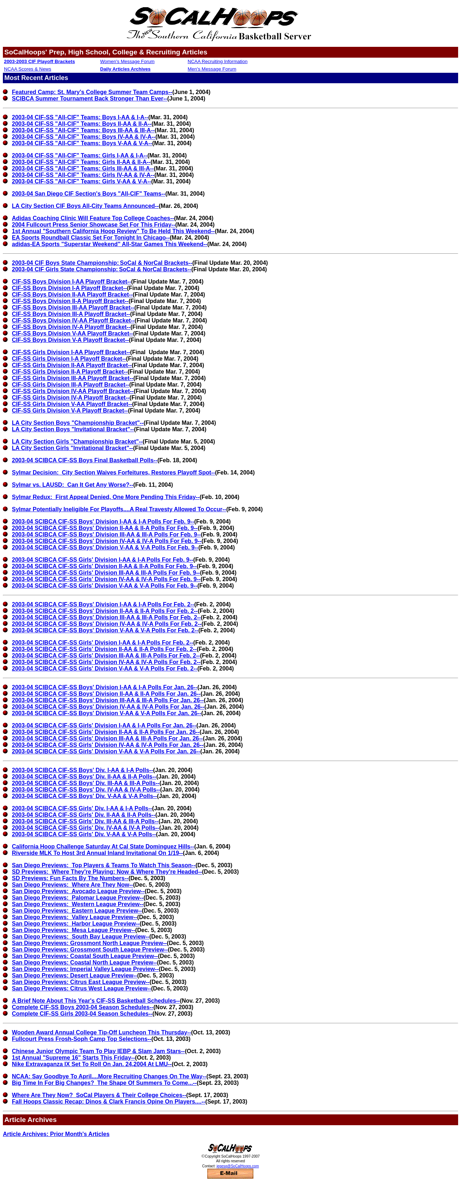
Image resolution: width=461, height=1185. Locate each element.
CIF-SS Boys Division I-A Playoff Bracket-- (69, 288)
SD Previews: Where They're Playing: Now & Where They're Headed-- (107, 872)
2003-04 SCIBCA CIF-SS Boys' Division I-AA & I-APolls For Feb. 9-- (103, 521)
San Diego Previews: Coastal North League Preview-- (84, 962)
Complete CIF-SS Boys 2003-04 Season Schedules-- (82, 1007)
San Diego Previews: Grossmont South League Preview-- (90, 949)
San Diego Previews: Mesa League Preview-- (73, 930)
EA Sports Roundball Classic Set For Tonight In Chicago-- (91, 238)
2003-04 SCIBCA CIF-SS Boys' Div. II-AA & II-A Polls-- (84, 777)
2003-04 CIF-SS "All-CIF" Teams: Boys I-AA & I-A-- (80, 117)
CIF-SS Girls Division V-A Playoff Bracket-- (70, 410)
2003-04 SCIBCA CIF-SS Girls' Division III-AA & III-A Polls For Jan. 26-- (107, 738)
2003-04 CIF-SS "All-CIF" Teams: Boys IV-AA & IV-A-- (83, 137)
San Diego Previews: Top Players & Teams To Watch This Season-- (104, 865)
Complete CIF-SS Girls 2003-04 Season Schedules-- (82, 1014)
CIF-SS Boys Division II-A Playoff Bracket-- (70, 301)
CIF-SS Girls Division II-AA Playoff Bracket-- (72, 365)
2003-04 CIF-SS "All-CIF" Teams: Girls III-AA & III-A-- (83, 168)
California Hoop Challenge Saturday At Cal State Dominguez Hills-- (103, 846)
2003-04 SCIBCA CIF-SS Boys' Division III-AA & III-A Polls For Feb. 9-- (106, 534)
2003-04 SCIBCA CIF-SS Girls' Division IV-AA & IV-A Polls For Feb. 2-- (106, 662)
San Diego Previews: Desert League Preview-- (74, 975)
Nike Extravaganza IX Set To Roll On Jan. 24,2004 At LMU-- (92, 1064)
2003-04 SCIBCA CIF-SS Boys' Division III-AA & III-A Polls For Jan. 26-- (108, 700)
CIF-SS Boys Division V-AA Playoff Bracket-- (72, 333)
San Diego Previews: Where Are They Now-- (72, 885)
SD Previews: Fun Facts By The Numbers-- (70, 878)
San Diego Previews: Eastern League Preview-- (77, 911)
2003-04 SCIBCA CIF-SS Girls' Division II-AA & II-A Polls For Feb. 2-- (104, 649)
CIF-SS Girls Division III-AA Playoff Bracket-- (72, 378)
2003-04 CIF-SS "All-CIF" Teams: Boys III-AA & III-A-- (83, 130)
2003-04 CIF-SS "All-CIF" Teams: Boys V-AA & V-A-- (82, 143)
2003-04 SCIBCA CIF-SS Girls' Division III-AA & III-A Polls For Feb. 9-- (106, 573)
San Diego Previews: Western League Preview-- (77, 904)
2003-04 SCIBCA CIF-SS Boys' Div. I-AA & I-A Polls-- (82, 770)
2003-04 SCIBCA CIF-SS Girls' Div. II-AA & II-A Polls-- (83, 815)
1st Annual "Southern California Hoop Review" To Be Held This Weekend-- (113, 231)
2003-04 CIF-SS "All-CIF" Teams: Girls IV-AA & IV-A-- (83, 175)
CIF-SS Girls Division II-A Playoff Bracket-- (69, 372)
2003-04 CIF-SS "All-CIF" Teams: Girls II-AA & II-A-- (81, 162)
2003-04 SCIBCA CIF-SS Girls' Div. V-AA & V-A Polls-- (84, 834)
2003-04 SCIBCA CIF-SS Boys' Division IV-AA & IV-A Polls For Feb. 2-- (107, 624)
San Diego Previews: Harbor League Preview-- (76, 924)
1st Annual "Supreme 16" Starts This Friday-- (73, 1058)
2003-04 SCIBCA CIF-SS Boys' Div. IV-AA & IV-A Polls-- (86, 790)
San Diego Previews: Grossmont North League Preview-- (89, 943)
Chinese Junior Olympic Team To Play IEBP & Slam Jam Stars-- (98, 1051)
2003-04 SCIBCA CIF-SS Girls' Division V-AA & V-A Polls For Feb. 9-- (104, 586)
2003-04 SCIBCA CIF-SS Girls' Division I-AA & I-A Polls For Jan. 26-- (104, 725)
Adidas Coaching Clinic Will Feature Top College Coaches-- (93, 218)
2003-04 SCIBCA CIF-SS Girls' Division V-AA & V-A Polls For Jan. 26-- (106, 751)
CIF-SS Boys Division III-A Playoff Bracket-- (71, 314)
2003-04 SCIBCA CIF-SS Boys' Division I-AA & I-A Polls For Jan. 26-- (104, 687)
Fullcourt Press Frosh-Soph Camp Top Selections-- (81, 1039)
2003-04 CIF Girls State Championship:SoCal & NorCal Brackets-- (101, 269)
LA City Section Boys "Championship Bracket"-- (78, 423)
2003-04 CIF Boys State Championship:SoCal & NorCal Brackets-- (102, 263)
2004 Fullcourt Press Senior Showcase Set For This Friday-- (93, 225)
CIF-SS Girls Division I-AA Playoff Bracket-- (71, 352)
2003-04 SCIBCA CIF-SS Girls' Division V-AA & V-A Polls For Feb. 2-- (104, 668)
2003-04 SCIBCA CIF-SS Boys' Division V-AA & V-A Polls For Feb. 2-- (105, 630)
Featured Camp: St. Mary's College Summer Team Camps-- (92, 92)
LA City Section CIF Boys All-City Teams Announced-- (85, 206)
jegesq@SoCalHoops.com (237, 1166)
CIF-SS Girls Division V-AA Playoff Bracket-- (72, 404)
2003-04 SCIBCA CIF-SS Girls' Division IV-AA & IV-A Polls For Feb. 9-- (106, 579)
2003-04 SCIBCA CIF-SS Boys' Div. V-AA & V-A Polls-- (84, 796)
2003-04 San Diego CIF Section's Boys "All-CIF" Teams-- (88, 194)
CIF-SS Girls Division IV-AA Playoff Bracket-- (73, 391)
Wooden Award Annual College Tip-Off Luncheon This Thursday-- (101, 1032)
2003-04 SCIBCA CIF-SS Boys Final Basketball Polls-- (84, 460)
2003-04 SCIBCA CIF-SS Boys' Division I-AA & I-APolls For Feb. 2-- (103, 604)
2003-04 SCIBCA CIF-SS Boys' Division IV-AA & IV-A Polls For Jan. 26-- (108, 707)
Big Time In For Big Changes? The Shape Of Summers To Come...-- (104, 1083)
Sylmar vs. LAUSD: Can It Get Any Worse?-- (72, 485)
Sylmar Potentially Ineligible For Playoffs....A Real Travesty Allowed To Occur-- (119, 509)
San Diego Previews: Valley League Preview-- (74, 917)
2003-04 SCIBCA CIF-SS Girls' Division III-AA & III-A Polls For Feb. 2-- (106, 655)
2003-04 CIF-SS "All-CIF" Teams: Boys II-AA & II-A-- (82, 124)
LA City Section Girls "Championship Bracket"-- (77, 441)
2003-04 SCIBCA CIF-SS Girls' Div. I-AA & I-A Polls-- (82, 808)
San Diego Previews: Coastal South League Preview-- (85, 956)
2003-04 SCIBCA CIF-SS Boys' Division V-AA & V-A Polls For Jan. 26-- (106, 713)
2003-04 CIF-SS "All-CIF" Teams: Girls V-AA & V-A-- (81, 181)
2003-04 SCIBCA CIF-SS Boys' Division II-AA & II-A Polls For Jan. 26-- (106, 694)
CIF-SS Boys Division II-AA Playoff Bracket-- (72, 294)
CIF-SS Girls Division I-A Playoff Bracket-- (69, 359)
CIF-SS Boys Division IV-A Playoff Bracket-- (71, 327)
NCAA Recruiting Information (217, 61)
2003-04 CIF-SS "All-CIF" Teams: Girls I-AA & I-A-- (79, 155)
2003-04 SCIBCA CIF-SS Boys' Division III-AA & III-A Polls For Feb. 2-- (106, 617)
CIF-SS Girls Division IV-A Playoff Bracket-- (71, 398)
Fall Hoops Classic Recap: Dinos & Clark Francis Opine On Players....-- (108, 1102)
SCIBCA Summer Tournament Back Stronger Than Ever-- (89, 98)
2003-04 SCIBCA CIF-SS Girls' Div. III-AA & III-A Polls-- (85, 821)
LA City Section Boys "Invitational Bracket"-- (73, 429)
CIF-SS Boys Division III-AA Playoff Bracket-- (73, 307)
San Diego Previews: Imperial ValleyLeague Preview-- (85, 969)
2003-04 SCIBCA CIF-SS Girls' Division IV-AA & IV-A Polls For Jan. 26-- (107, 745)
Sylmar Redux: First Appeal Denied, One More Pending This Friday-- (106, 497)
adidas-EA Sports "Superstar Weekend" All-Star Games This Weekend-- (109, 244)
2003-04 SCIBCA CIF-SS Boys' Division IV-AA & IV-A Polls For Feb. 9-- (107, 541)
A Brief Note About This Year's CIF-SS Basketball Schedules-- (96, 1001)
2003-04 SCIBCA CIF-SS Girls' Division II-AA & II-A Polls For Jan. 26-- (106, 732)
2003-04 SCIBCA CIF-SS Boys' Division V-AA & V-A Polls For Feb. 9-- (105, 547)
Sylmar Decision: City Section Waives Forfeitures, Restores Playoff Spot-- (113, 472)
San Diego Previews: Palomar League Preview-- (77, 898)
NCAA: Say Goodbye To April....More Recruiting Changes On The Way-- (109, 1076)
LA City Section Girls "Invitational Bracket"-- (72, 448)
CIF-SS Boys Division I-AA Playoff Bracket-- (71, 282)
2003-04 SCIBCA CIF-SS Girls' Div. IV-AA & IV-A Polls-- (85, 828)
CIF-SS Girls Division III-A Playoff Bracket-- (70, 385)
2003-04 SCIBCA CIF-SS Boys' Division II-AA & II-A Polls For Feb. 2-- (105, 611)
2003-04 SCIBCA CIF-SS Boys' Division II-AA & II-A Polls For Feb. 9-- (105, 528)
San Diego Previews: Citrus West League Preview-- (81, 988)
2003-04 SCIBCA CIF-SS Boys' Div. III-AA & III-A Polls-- (86, 783)
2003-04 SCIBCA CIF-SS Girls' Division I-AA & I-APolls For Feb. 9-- (102, 560)
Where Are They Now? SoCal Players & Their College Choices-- (99, 1095)
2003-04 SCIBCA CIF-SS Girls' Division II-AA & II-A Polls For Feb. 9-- (104, 566)
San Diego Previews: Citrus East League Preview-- (80, 982)
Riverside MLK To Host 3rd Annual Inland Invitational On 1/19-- (97, 853)
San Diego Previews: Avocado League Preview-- (78, 891)
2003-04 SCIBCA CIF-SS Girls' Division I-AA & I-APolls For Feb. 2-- (102, 643)
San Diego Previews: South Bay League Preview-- (80, 937)
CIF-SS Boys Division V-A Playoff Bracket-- (70, 340)
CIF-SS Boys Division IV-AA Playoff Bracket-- (73, 320)
